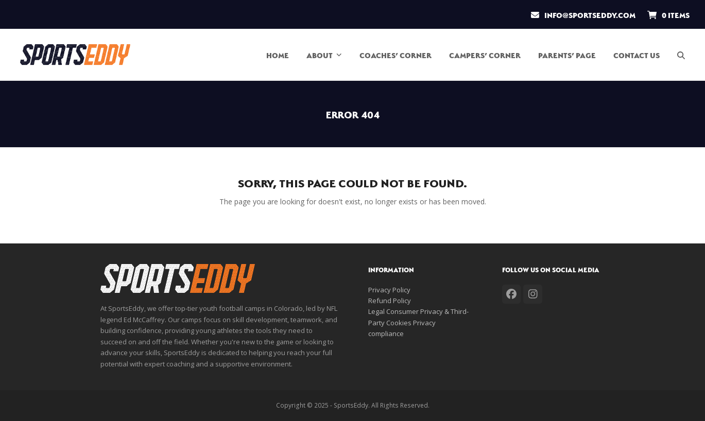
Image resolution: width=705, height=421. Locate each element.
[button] (685, 54)
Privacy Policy (389, 289)
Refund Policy (389, 300)
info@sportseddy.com (589, 14)
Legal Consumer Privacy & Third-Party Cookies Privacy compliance (418, 322)
